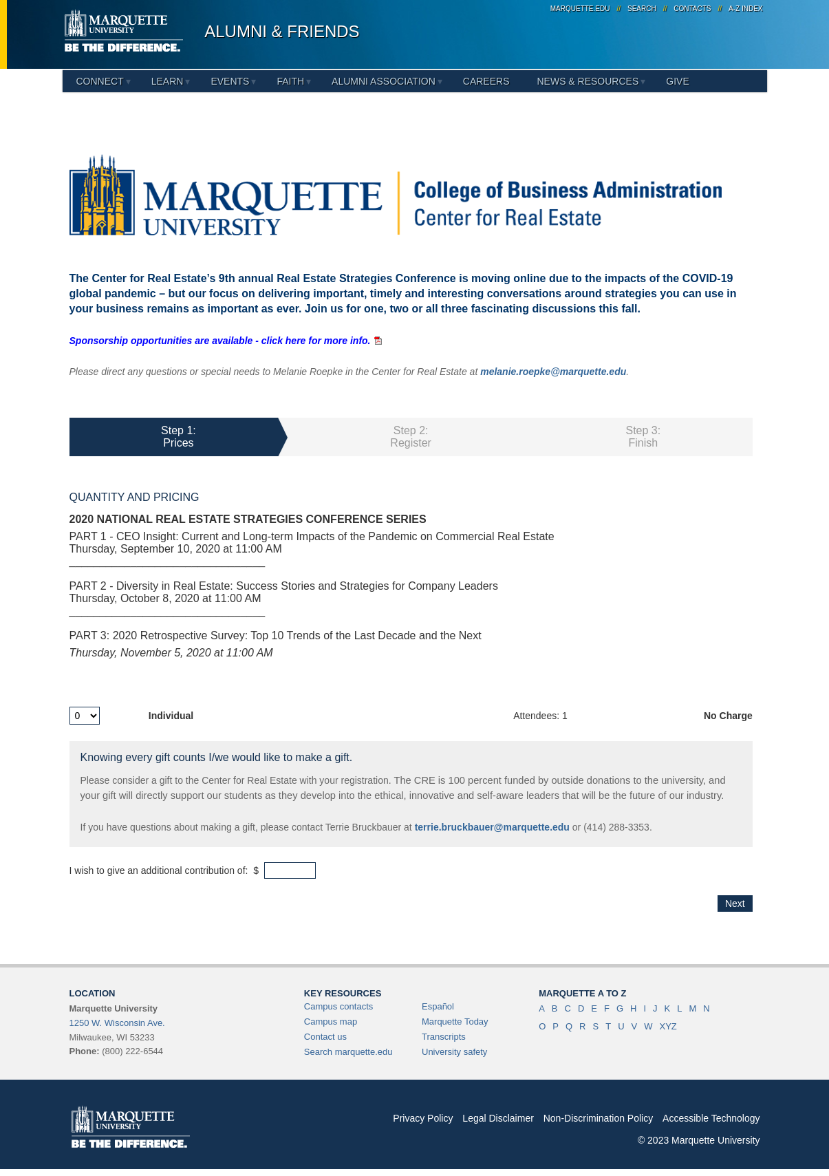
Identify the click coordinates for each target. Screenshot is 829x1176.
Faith (290, 81)
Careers (486, 81)
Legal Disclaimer (497, 1118)
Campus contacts (338, 1006)
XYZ (667, 1026)
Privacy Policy (423, 1118)
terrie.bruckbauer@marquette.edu (492, 827)
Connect (100, 81)
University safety (454, 1052)
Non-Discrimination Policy (598, 1118)
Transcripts (444, 1036)
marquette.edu (580, 8)
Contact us (325, 1036)
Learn (167, 81)
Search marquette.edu (348, 1052)
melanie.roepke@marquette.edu (553, 371)
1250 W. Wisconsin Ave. (117, 1023)
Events (230, 81)
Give (677, 81)
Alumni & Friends (281, 31)
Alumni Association (383, 81)
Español (438, 1006)
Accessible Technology (711, 1118)
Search (641, 8)
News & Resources (587, 81)
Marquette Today (455, 1021)
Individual (171, 715)
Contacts (692, 8)
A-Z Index (745, 8)
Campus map (330, 1021)
